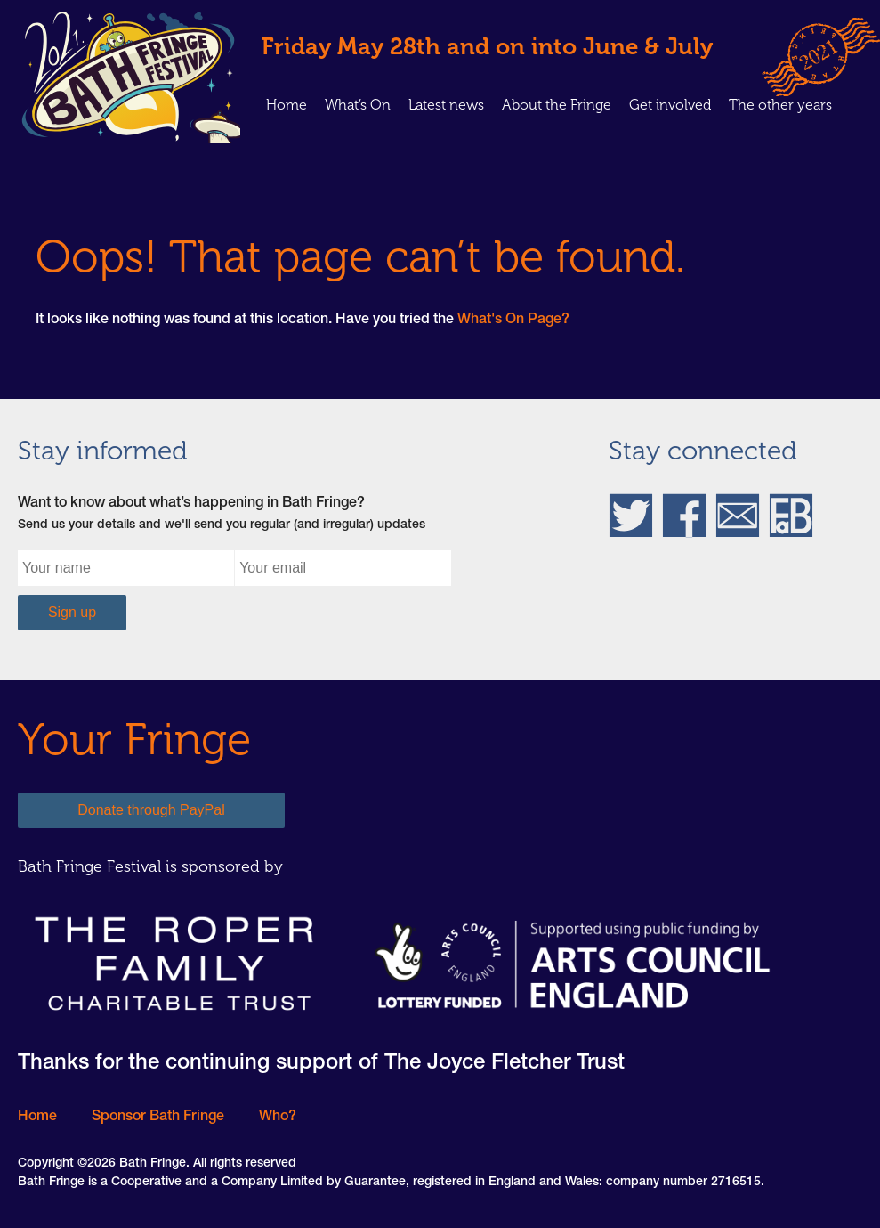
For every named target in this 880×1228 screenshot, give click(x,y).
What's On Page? (513, 320)
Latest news (446, 104)
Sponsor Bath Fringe (158, 1117)
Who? (277, 1117)
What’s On (358, 104)
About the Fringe (556, 104)
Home (286, 104)
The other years (780, 104)
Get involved (670, 104)
